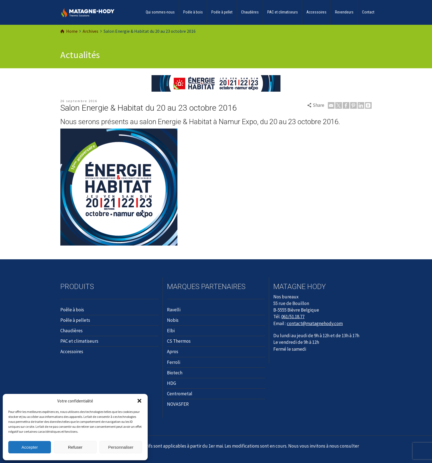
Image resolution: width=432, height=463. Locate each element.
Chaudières (250, 12)
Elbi (171, 331)
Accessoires (316, 12)
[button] (139, 401)
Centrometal (179, 394)
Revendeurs (344, 12)
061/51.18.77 (292, 317)
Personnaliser (120, 447)
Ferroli (173, 362)
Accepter (29, 447)
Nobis (173, 320)
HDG (171, 383)
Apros (172, 351)
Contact (368, 12)
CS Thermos (179, 341)
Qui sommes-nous (160, 12)
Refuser (75, 447)
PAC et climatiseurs (282, 12)
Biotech (174, 373)
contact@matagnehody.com (315, 323)
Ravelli (173, 310)
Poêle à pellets (75, 320)
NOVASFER (178, 404)
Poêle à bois (193, 12)
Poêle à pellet (222, 12)
